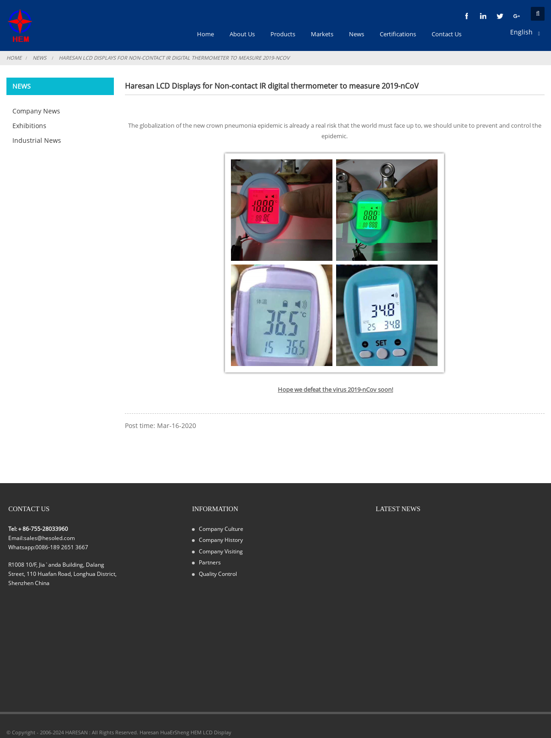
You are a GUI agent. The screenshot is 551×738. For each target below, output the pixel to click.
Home (14, 57)
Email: (16, 537)
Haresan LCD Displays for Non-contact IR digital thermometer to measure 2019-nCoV (174, 57)
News (39, 57)
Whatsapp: (21, 547)
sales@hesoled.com (49, 537)
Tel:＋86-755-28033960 (38, 528)
